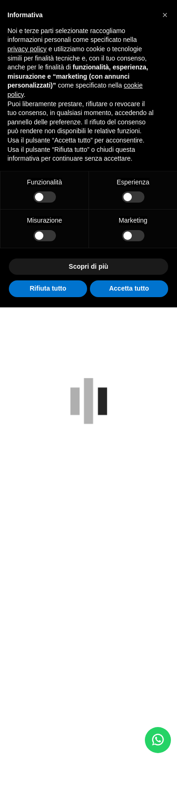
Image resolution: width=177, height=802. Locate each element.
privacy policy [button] (27, 49)
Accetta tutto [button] (129, 288)
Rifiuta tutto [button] (48, 288)
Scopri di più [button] (89, 266)
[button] (164, 14)
